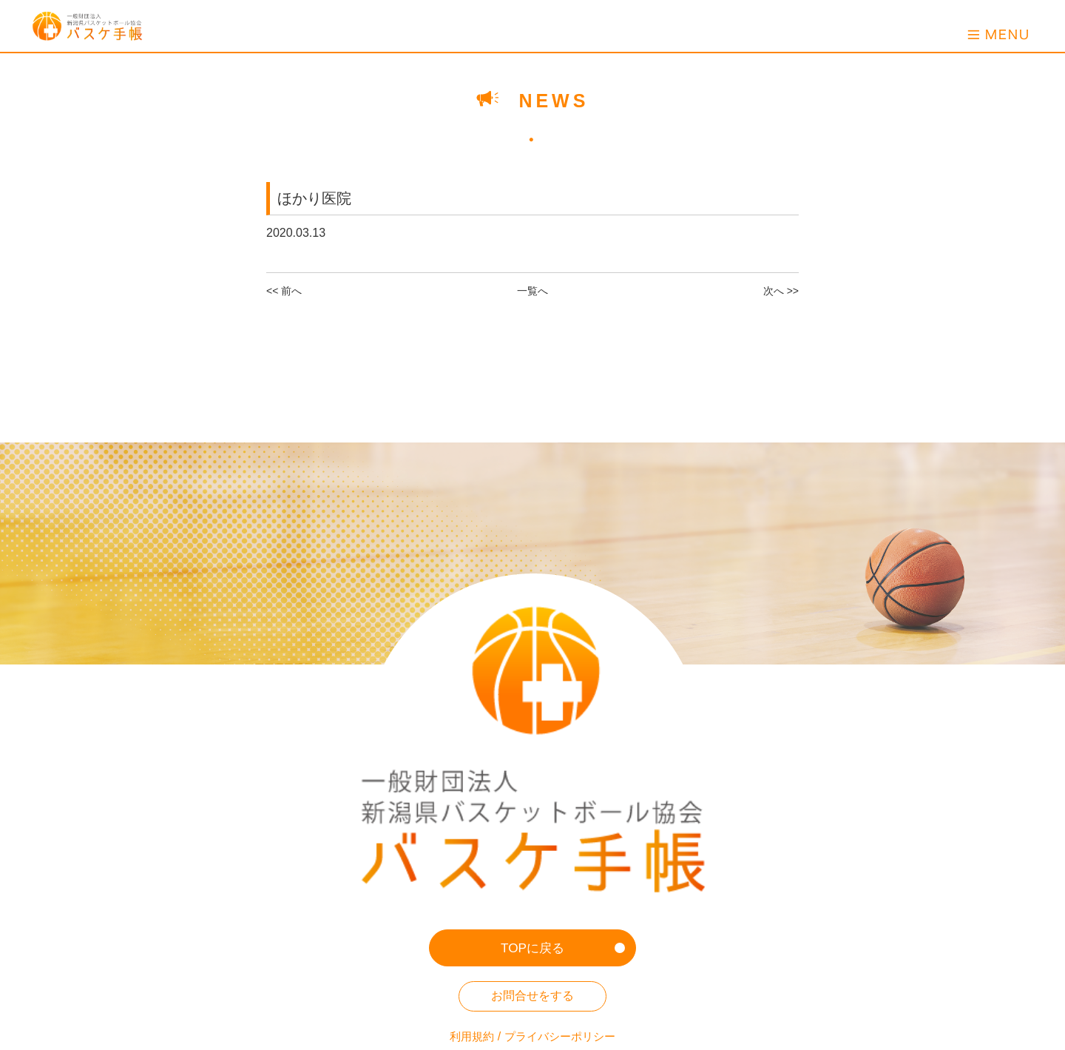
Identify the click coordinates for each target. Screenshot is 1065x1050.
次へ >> (781, 291)
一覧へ (532, 291)
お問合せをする (532, 855)
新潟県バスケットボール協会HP (532, 968)
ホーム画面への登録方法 (532, 932)
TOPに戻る (533, 807)
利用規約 (468, 896)
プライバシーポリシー (561, 896)
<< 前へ (284, 291)
